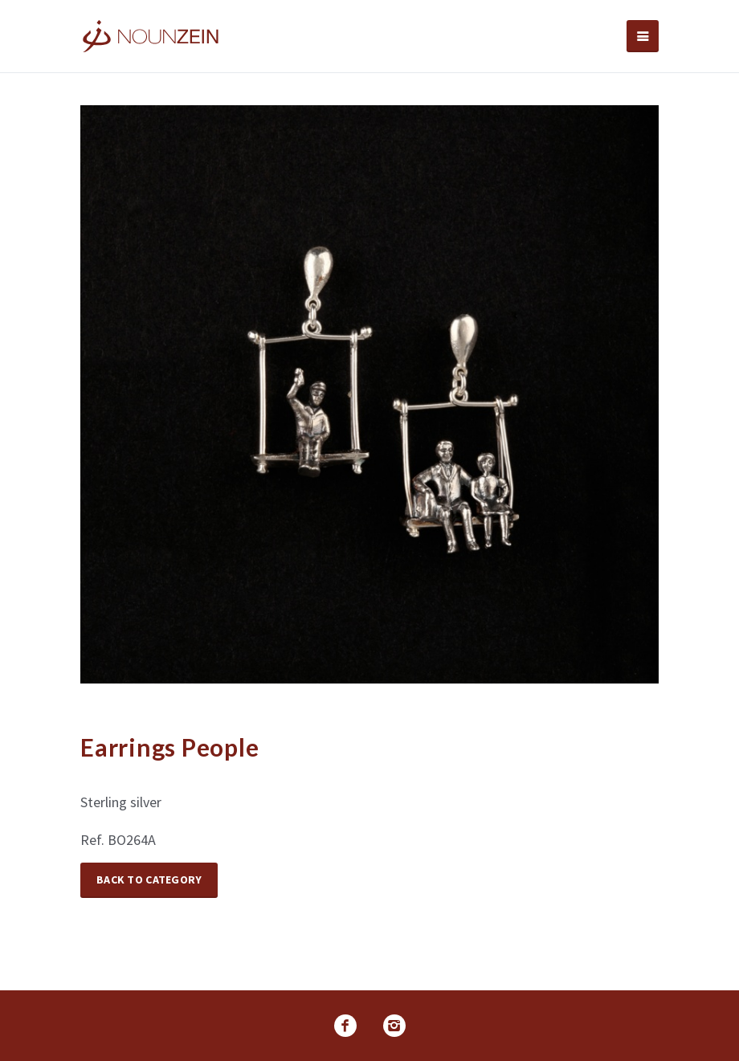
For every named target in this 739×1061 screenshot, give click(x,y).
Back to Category (149, 879)
